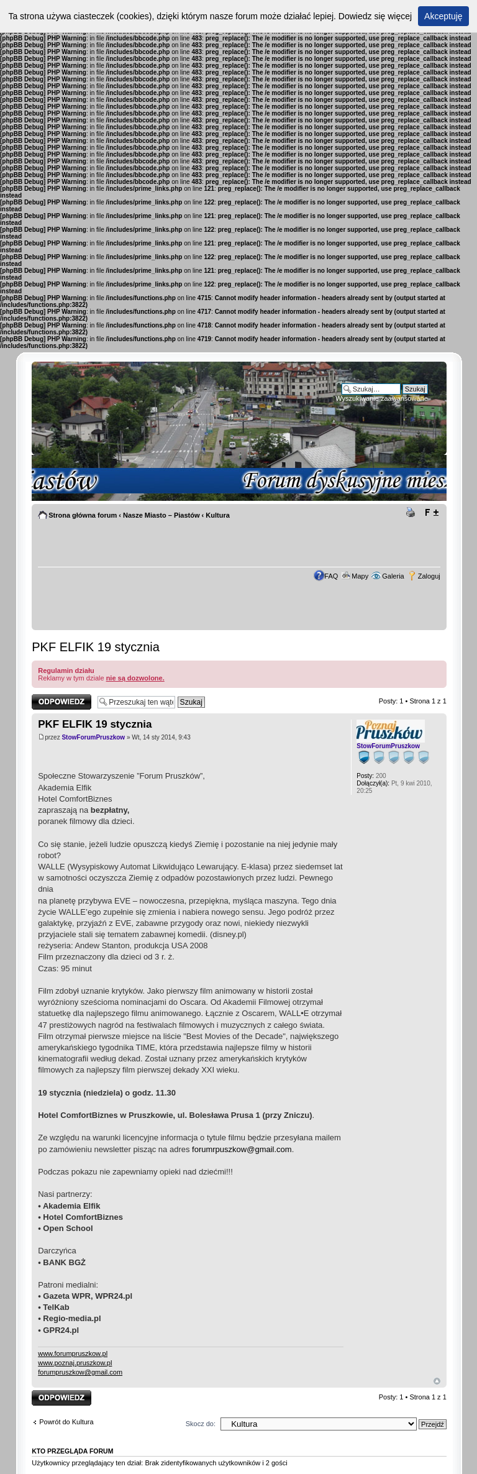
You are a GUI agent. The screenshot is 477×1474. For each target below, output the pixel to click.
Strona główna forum (82, 515)
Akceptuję (443, 16)
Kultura (218, 515)
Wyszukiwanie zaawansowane (381, 398)
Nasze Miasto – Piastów (161, 515)
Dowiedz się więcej (375, 16)
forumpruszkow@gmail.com (80, 1372)
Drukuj (412, 512)
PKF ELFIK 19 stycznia (96, 647)
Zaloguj (429, 576)
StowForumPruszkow (93, 737)
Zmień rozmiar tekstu (431, 512)
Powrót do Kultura (66, 1422)
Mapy (360, 576)
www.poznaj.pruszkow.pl (75, 1362)
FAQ (331, 576)
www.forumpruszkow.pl (72, 1353)
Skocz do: (201, 1423)
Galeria (393, 576)
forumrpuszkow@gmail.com (242, 1149)
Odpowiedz (61, 702)
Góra (437, 1381)
